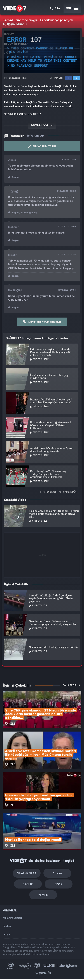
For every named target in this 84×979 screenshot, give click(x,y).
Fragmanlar (27, 873)
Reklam (7, 926)
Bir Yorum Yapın (42, 146)
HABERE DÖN (68, 492)
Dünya (57, 873)
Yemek (43, 895)
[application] (42, 52)
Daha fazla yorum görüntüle (42, 321)
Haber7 (67, 966)
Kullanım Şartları (12, 917)
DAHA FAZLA (71, 685)
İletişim (7, 934)
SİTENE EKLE (48, 492)
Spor (58, 884)
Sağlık (28, 884)
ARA (55, 9)
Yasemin (43, 973)
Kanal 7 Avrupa (37, 966)
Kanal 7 (11, 966)
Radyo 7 (24, 966)
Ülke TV (49, 966)
